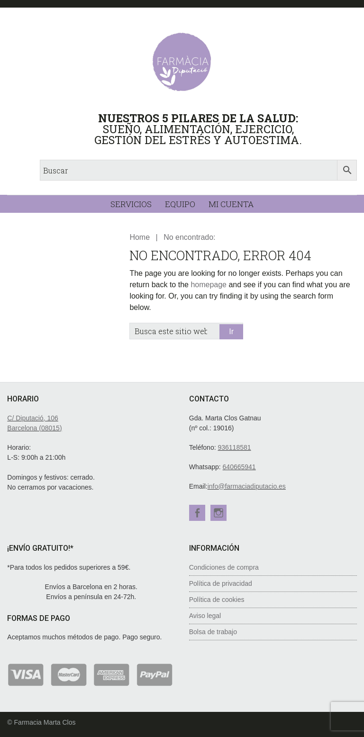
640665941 (239, 467)
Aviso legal (205, 615)
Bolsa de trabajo (213, 631)
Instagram (219, 513)
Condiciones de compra (224, 567)
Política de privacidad (220, 583)
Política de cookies (217, 599)
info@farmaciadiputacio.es (247, 486)
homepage (209, 285)
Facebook (197, 513)
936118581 (234, 447)
